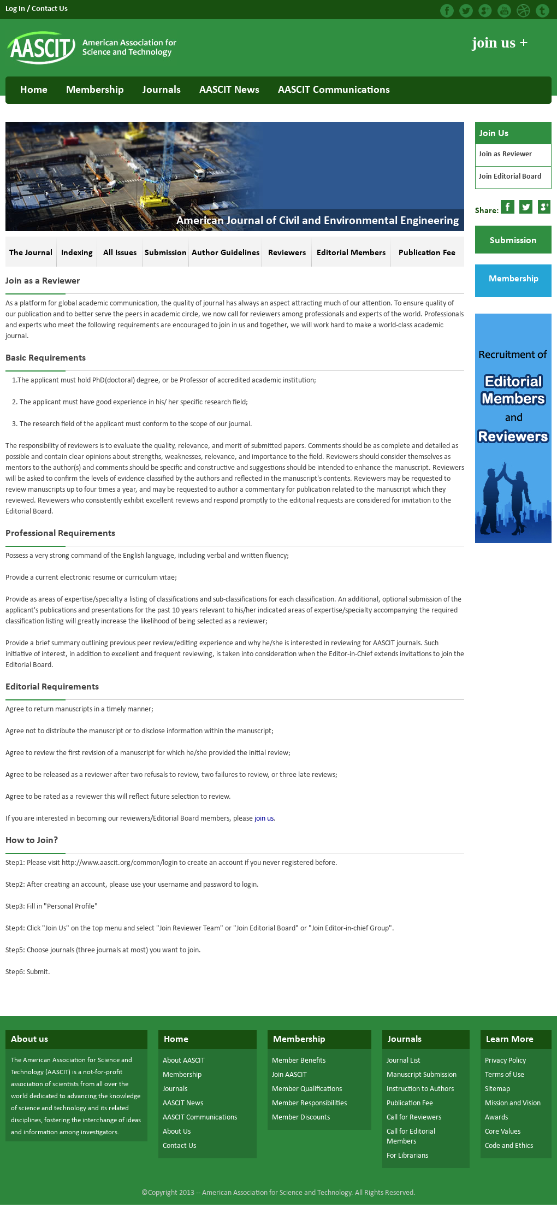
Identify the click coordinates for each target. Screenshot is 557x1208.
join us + (500, 42)
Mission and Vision (513, 1103)
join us (264, 819)
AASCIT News (229, 90)
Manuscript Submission (422, 1075)
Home (34, 90)
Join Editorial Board (510, 177)
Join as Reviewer (505, 154)
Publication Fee (410, 1103)
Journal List (403, 1061)
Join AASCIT (289, 1075)
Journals (162, 90)
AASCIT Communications (334, 90)
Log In (16, 9)
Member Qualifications (307, 1089)
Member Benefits (298, 1061)
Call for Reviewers (414, 1117)
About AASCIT (184, 1061)
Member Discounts (301, 1117)
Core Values (502, 1132)
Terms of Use (504, 1075)
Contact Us (50, 9)
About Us (177, 1132)
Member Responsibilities (309, 1103)
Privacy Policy (505, 1061)
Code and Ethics (509, 1146)
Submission (513, 240)
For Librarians (407, 1156)
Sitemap (497, 1089)
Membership (95, 90)
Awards (496, 1117)
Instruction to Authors (420, 1089)
